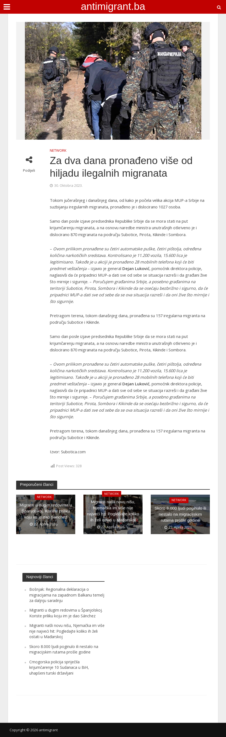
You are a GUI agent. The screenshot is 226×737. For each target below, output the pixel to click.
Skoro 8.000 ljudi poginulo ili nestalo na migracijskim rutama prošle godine (180, 515)
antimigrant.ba (113, 6)
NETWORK (58, 150)
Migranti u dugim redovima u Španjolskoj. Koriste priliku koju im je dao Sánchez (45, 515)
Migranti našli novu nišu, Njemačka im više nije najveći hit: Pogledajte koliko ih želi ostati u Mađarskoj (113, 515)
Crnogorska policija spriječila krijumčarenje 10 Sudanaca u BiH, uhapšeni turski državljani (59, 667)
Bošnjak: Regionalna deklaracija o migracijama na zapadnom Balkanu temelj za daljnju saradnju (66, 595)
